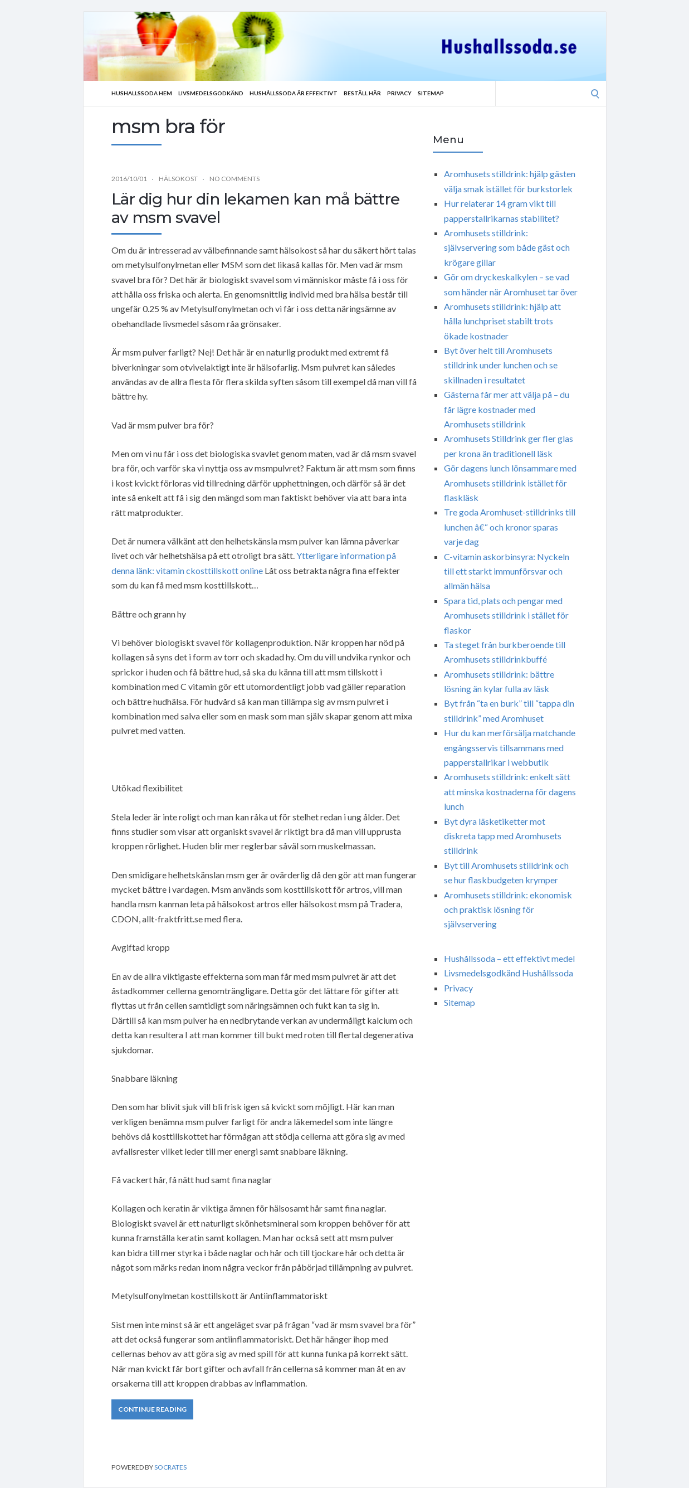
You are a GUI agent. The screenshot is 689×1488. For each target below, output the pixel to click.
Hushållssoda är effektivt (294, 93)
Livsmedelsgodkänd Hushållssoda (508, 972)
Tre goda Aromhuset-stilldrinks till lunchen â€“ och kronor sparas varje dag (509, 527)
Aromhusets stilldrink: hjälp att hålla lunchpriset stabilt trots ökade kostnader (502, 321)
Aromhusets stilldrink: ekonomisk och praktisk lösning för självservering (508, 909)
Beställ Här (362, 93)
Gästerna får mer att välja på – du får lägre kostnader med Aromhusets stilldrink (506, 409)
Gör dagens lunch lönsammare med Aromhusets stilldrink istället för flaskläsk (510, 483)
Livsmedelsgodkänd (210, 93)
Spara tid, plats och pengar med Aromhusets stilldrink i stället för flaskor (506, 615)
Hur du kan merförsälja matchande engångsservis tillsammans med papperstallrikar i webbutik (509, 747)
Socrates (170, 1467)
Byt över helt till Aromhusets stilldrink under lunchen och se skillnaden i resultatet (501, 365)
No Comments (234, 178)
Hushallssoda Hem (141, 93)
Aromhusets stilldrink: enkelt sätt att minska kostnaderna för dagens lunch (510, 791)
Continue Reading (152, 1409)
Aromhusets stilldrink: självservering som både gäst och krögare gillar (507, 247)
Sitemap (431, 93)
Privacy (399, 93)
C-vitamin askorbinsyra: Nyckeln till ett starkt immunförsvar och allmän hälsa (506, 571)
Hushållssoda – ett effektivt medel (509, 958)
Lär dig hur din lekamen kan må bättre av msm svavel (255, 208)
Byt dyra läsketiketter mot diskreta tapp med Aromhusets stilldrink (502, 836)
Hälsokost (178, 178)
